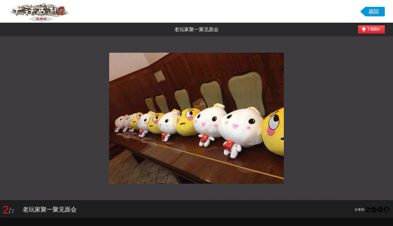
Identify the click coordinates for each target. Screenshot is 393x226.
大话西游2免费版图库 (40, 11)
